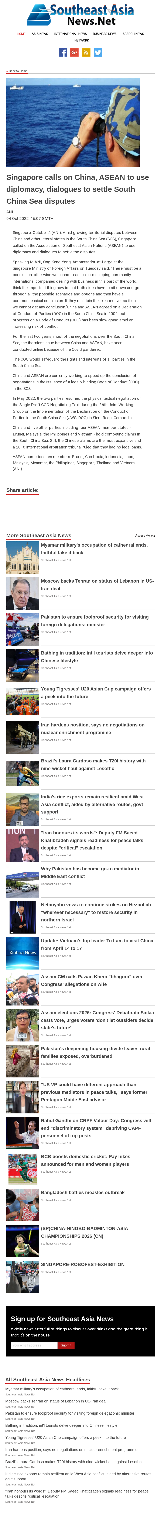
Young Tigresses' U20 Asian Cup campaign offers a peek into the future (65, 1437)
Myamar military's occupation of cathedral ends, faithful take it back (62, 1389)
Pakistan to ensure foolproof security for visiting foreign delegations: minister (69, 1413)
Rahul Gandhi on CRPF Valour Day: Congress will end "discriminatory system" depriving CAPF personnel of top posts (96, 1128)
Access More (144, 535)
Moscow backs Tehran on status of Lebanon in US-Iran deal (55, 1401)
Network (82, 40)
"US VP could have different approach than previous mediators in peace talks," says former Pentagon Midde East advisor (94, 1092)
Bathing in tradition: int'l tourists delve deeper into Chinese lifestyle (61, 1425)
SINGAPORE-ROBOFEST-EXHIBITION (83, 1264)
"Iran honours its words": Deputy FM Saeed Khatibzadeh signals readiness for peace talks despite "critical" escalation (92, 840)
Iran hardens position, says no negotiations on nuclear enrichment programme (71, 1450)
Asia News (40, 34)
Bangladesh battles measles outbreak (83, 1192)
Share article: (22, 490)
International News (70, 34)
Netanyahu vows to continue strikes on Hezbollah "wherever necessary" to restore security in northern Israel (96, 912)
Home (21, 34)
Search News (133, 34)
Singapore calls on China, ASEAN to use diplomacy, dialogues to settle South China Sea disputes (77, 189)
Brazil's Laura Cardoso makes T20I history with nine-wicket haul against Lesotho (73, 1462)
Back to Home (17, 71)
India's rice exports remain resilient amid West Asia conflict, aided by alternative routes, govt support (92, 804)
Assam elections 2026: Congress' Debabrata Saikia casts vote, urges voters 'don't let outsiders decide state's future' (97, 1020)
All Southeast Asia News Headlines (47, 1379)
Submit (66, 1345)
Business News (105, 34)
